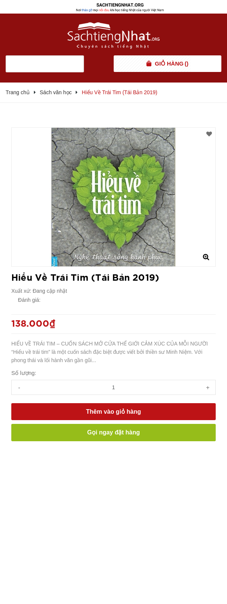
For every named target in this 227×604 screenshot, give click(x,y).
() (171, 63)
